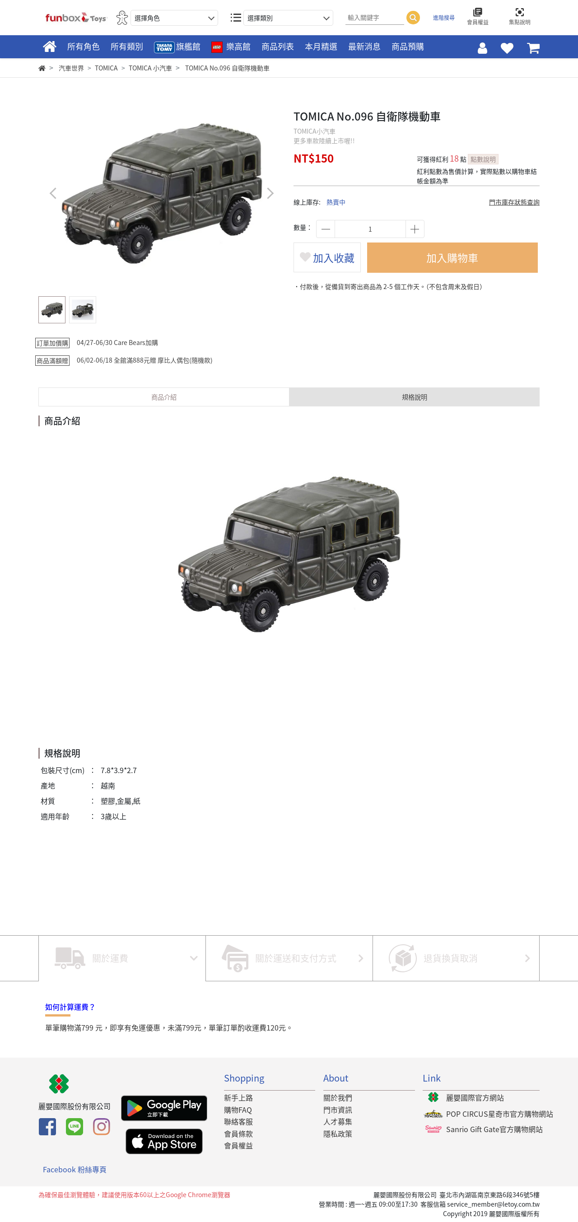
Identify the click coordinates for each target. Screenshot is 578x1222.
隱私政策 (337, 1133)
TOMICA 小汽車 (150, 67)
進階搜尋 (444, 18)
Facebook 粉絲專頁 (75, 1169)
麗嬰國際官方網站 (475, 1097)
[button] (270, 193)
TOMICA (106, 67)
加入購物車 (454, 259)
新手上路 (238, 1097)
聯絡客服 (238, 1121)
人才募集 (337, 1121)
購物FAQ (238, 1109)
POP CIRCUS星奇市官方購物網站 (499, 1113)
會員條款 (238, 1133)
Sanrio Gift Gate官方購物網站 (494, 1129)
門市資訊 (337, 1109)
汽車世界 (71, 67)
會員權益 (238, 1145)
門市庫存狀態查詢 (514, 201)
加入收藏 (329, 259)
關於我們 (337, 1097)
